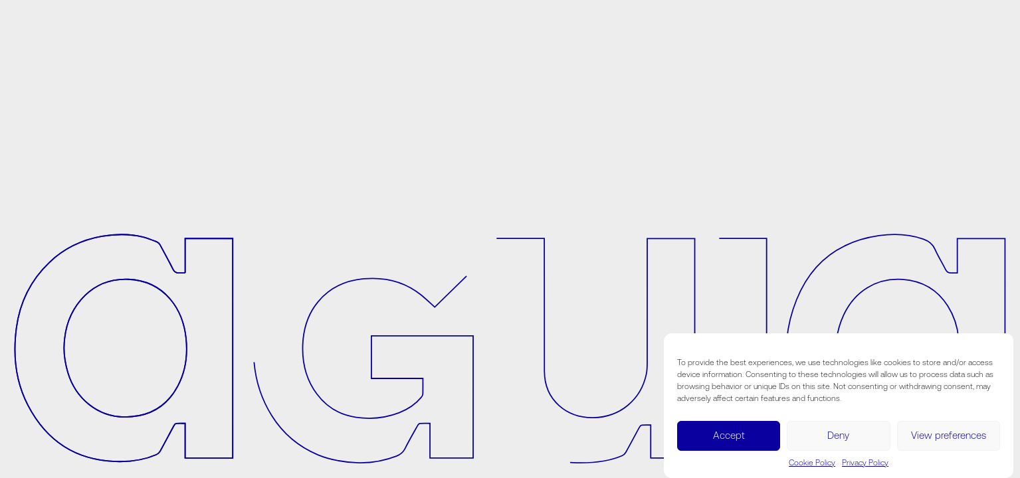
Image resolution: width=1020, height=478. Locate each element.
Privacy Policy (865, 462)
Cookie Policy (812, 462)
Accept (729, 435)
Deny (838, 435)
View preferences (948, 435)
